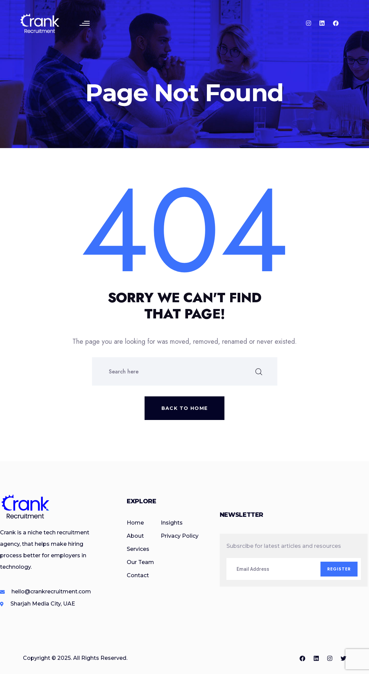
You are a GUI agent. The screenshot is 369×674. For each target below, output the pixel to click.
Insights (172, 522)
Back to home (184, 408)
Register (339, 569)
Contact (138, 575)
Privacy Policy (179, 536)
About (135, 536)
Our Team (140, 562)
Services (138, 549)
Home (135, 522)
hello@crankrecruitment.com (51, 591)
